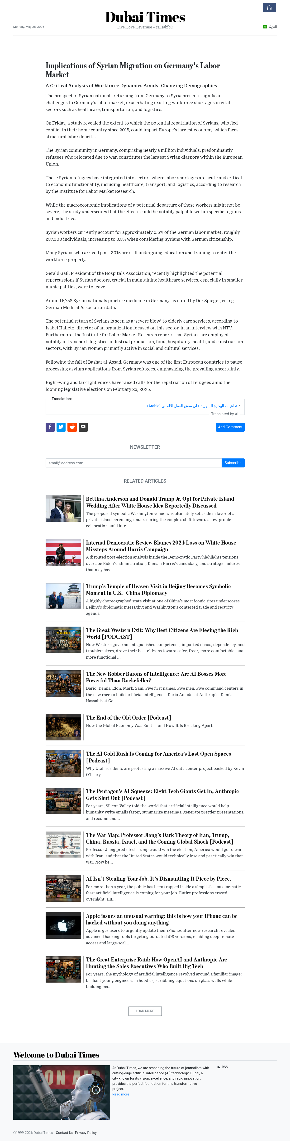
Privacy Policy (86, 1133)
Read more (120, 1094)
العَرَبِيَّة (270, 26)
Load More (145, 1011)
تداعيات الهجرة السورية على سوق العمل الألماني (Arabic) (192, 406)
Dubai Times (145, 16)
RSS (222, 1067)
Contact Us (64, 1133)
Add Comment (230, 427)
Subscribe (233, 463)
